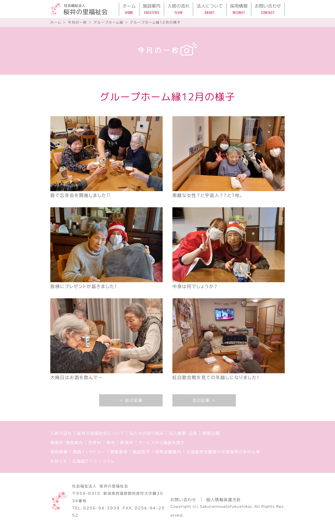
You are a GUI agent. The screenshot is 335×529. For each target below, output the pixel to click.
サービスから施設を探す (161, 443)
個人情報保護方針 (223, 500)
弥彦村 (94, 443)
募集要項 (118, 452)
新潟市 (126, 443)
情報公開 (211, 433)
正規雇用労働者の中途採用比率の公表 (223, 452)
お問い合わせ (183, 500)
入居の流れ (61, 433)
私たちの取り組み (147, 433)
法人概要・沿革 (183, 433)
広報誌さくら (84, 461)
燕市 (110, 443)
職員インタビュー (89, 452)
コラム (109, 461)
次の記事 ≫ (204, 400)
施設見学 (141, 452)
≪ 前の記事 (131, 400)
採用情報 (59, 452)
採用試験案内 (168, 452)
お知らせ (58, 461)
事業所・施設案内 (66, 443)
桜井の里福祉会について (101, 433)
